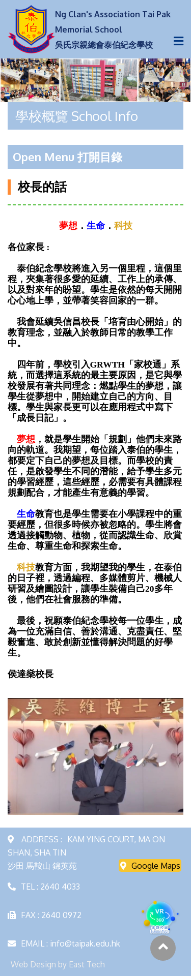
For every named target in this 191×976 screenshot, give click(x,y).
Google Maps (150, 866)
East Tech (87, 964)
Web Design (33, 964)
